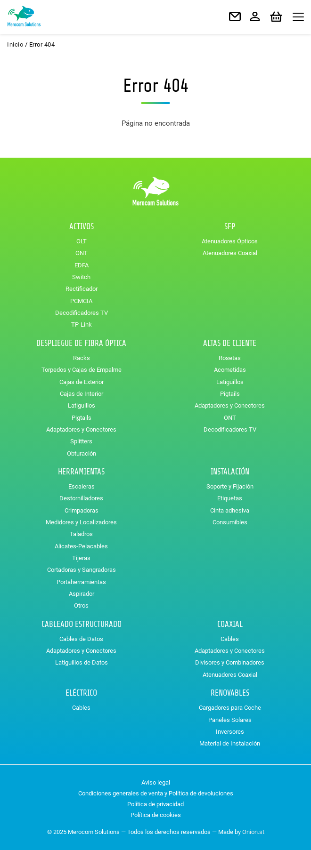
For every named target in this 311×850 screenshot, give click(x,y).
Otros (81, 605)
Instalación (230, 471)
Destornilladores (81, 498)
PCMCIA (81, 301)
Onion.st (253, 831)
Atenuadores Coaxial (230, 253)
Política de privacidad (155, 804)
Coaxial (230, 624)
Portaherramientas (81, 581)
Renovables (230, 693)
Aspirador (81, 593)
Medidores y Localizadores (81, 522)
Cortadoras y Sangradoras (81, 569)
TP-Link (81, 324)
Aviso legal (155, 782)
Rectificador (81, 288)
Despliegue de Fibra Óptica (81, 343)
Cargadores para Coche (230, 707)
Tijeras (81, 557)
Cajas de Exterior (81, 381)
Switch (81, 277)
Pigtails (81, 417)
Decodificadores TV (81, 312)
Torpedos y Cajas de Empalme (81, 369)
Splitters (81, 441)
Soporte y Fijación (230, 486)
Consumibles (230, 522)
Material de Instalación (229, 743)
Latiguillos (81, 405)
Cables (230, 638)
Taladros (81, 533)
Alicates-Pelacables (81, 546)
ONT (81, 253)
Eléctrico (81, 693)
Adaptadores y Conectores (81, 429)
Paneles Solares (230, 719)
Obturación (81, 453)
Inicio (15, 44)
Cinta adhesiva (229, 510)
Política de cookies (156, 814)
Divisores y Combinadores (229, 662)
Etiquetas (229, 498)
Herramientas (81, 471)
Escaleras (81, 486)
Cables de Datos (81, 638)
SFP (229, 226)
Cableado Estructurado (81, 624)
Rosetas (230, 357)
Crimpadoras (81, 510)
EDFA (81, 265)
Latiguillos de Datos (81, 662)
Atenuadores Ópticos (230, 241)
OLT (81, 241)
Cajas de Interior (81, 393)
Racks (81, 357)
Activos (81, 226)
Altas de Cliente (229, 343)
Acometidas (230, 369)
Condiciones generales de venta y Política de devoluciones (155, 793)
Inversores (230, 731)
